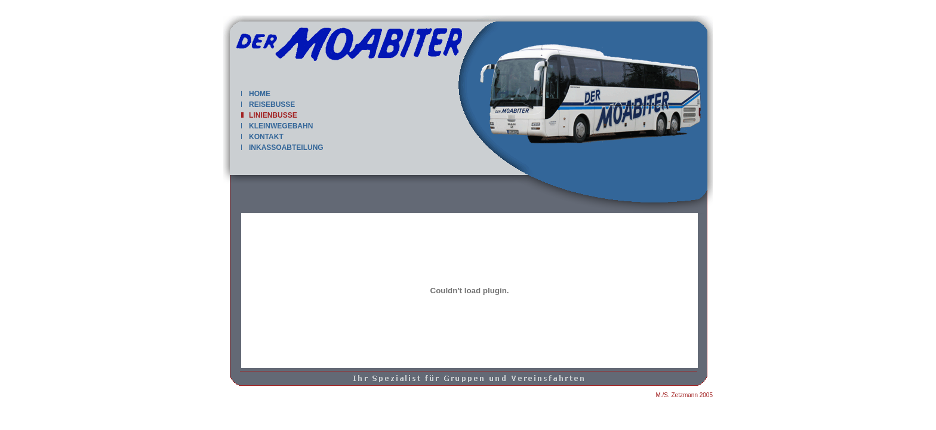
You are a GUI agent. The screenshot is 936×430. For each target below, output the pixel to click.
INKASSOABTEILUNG (282, 147)
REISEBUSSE (268, 104)
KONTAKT (262, 137)
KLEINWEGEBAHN (277, 126)
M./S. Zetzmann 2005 (684, 395)
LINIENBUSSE (269, 115)
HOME (255, 94)
